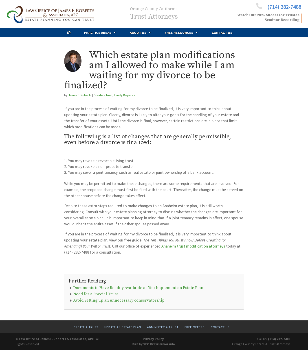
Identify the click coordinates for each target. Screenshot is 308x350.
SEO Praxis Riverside (159, 344)
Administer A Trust (162, 327)
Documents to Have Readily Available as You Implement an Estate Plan (138, 287)
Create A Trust (86, 327)
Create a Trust (103, 95)
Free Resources (181, 32)
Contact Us (222, 32)
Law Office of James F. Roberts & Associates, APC (56, 339)
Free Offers (195, 327)
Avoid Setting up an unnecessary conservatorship (119, 300)
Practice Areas (100, 32)
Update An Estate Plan (122, 327)
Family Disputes (124, 95)
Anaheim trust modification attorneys (193, 246)
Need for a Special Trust (95, 294)
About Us (140, 32)
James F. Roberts (80, 95)
